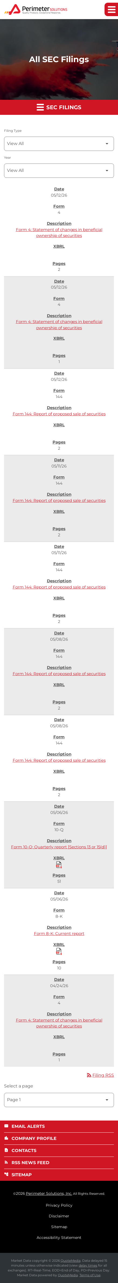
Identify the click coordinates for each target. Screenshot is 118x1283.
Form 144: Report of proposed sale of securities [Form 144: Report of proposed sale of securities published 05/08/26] (59, 673)
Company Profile (30, 1138)
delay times (88, 1265)
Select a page (18, 1086)
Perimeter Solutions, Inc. (49, 1193)
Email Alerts (24, 1126)
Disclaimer (59, 1216)
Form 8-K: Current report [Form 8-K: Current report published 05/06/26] (59, 933)
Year (7, 157)
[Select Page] (59, 1100)
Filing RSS (100, 1075)
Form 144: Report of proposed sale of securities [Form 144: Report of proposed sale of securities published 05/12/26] (59, 413)
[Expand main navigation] (111, 9)
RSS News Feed (26, 1162)
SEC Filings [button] (59, 107)
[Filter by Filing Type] (59, 144)
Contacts (20, 1150)
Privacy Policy (59, 1205)
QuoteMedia (71, 1261)
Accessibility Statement (59, 1237)
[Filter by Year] (59, 171)
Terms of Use (89, 1275)
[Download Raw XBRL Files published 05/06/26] (59, 864)
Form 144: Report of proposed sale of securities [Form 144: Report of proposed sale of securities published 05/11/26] (59, 500)
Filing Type (13, 131)
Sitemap (18, 1174)
